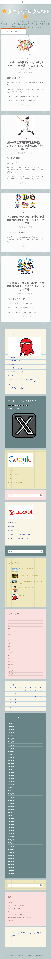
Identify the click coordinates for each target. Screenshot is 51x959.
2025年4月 (11, 729)
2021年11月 (11, 788)
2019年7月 (11, 858)
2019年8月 (11, 855)
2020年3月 (11, 833)
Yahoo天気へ (11, 526)
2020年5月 (11, 827)
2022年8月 (11, 775)
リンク (10, 911)
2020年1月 (11, 840)
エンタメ (10, 622)
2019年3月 (11, 870)
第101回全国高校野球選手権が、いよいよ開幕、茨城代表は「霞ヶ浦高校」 (25, 145)
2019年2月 (11, 873)
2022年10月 (11, 769)
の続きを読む (25, 105)
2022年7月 (11, 778)
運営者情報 (11, 920)
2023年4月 (11, 763)
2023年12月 (11, 748)
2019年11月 (11, 846)
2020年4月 (11, 830)
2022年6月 (11, 781)
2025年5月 (11, 726)
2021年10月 (11, 791)
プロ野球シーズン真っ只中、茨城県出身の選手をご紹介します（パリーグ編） (25, 220)
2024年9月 (11, 739)
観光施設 (10, 671)
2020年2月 (11, 837)
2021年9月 (11, 794)
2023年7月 (11, 757)
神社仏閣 (10, 661)
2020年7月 (11, 821)
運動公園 (10, 674)
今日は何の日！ (12, 530)
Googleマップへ (12, 478)
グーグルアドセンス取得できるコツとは (18, 905)
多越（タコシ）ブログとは (15, 914)
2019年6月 (11, 861)
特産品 (10, 655)
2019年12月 (11, 843)
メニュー (26, 2)
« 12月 (10, 707)
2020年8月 (11, 818)
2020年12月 (11, 812)
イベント (10, 619)
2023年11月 (11, 751)
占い (9, 646)
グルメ (10, 628)
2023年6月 (11, 760)
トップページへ (12, 941)
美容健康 (10, 665)
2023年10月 (11, 754)
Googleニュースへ (13, 474)
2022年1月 (11, 785)
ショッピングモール (13, 631)
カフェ (10, 625)
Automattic (41, 955)
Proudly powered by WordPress (15, 955)
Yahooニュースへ (12, 522)
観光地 (10, 668)
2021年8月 (11, 797)
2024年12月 (11, 736)
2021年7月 (11, 800)
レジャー (10, 640)
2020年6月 (11, 824)
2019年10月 (11, 849)
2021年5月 (11, 806)
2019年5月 (11, 864)
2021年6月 (11, 803)
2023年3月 (11, 766)
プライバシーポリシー (14, 908)
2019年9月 (11, 852)
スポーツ (23, 58)
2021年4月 (11, 809)
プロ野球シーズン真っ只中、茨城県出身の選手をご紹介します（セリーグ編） (25, 286)
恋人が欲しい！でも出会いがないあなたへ (19, 534)
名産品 (10, 649)
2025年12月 (11, 723)
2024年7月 (11, 745)
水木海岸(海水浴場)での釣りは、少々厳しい (19, 917)
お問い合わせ (11, 902)
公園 (9, 643)
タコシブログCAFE (26, 13)
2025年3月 (11, 732)
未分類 (10, 652)
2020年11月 (11, 815)
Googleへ (10, 470)
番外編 (10, 658)
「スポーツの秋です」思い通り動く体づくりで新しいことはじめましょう (25, 65)
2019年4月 (11, 867)
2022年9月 (11, 772)
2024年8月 (11, 742)
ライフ (28, 58)
